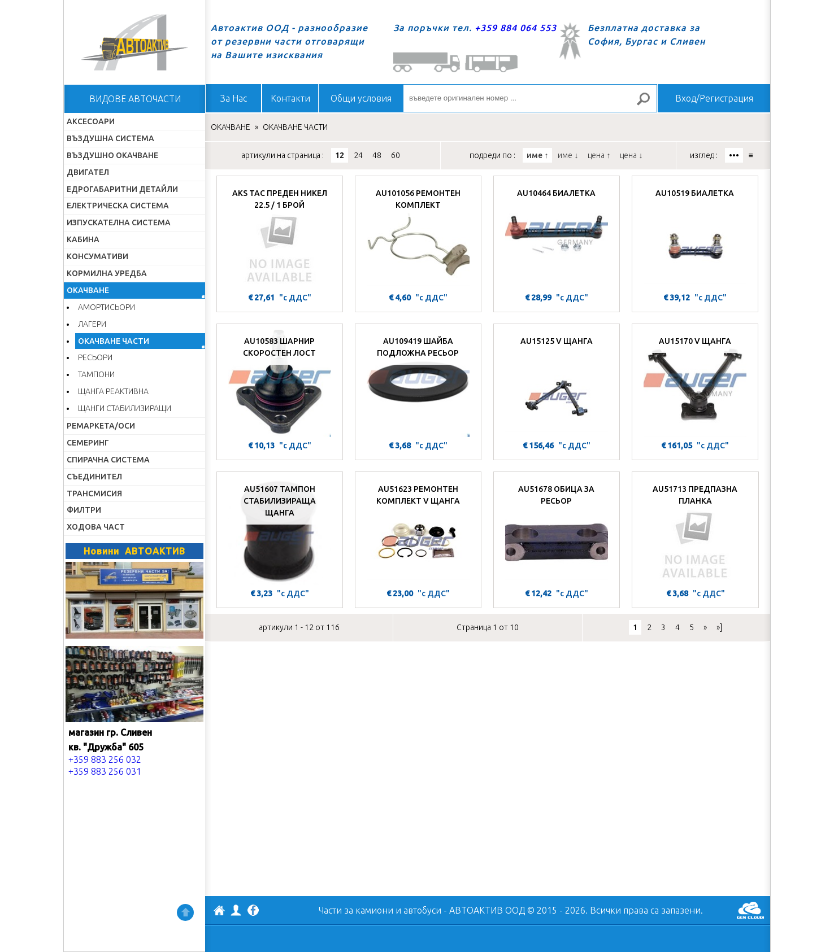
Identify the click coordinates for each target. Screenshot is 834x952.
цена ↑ (599, 155)
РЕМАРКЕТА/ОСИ (101, 425)
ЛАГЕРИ (92, 324)
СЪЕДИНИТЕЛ (94, 476)
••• (734, 155)
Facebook (253, 911)
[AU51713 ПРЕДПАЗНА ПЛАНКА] (695, 531)
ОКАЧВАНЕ (88, 290)
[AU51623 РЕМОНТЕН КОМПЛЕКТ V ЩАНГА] (418, 531)
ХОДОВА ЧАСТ (96, 526)
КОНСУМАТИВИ (97, 256)
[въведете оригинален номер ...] (530, 98)
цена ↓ (631, 155)
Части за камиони (356, 910)
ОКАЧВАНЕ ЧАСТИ (113, 341)
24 (358, 155)
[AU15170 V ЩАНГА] (695, 383)
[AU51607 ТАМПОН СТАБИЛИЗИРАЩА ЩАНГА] (279, 531)
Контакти (290, 98)
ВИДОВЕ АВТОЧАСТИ (135, 99)
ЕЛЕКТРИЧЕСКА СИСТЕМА (118, 205)
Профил (236, 910)
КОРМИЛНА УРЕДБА (107, 273)
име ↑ (537, 155)
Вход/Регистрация (714, 98)
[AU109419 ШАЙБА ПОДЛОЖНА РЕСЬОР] (418, 383)
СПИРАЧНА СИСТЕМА (108, 459)
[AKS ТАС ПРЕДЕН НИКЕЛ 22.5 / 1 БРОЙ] (279, 235)
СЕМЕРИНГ (88, 442)
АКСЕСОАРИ (91, 121)
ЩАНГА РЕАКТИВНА (113, 391)
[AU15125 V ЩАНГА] (556, 383)
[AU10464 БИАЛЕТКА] (556, 235)
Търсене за (648, 103)
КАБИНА (83, 239)
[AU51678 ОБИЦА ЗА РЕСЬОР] (556, 531)
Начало (134, 42)
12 (339, 155)
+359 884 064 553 (516, 28)
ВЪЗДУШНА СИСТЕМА (110, 138)
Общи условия (361, 98)
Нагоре (185, 912)
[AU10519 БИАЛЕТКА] (695, 235)
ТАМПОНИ (96, 374)
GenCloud (750, 910)
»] (719, 627)
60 (395, 155)
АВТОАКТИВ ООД (219, 912)
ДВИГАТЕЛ (88, 172)
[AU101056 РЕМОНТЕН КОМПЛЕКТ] (418, 235)
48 (376, 155)
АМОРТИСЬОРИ (106, 307)
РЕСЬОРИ (95, 357)
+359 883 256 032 (104, 759)
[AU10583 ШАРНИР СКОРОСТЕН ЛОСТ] (279, 383)
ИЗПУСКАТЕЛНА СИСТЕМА (119, 222)
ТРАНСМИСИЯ (94, 493)
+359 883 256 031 (104, 771)
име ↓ (568, 155)
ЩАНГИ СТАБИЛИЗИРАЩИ (124, 408)
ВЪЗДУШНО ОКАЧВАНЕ (112, 155)
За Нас (233, 98)
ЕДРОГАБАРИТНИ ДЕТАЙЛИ (122, 189)
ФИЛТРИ (84, 509)
